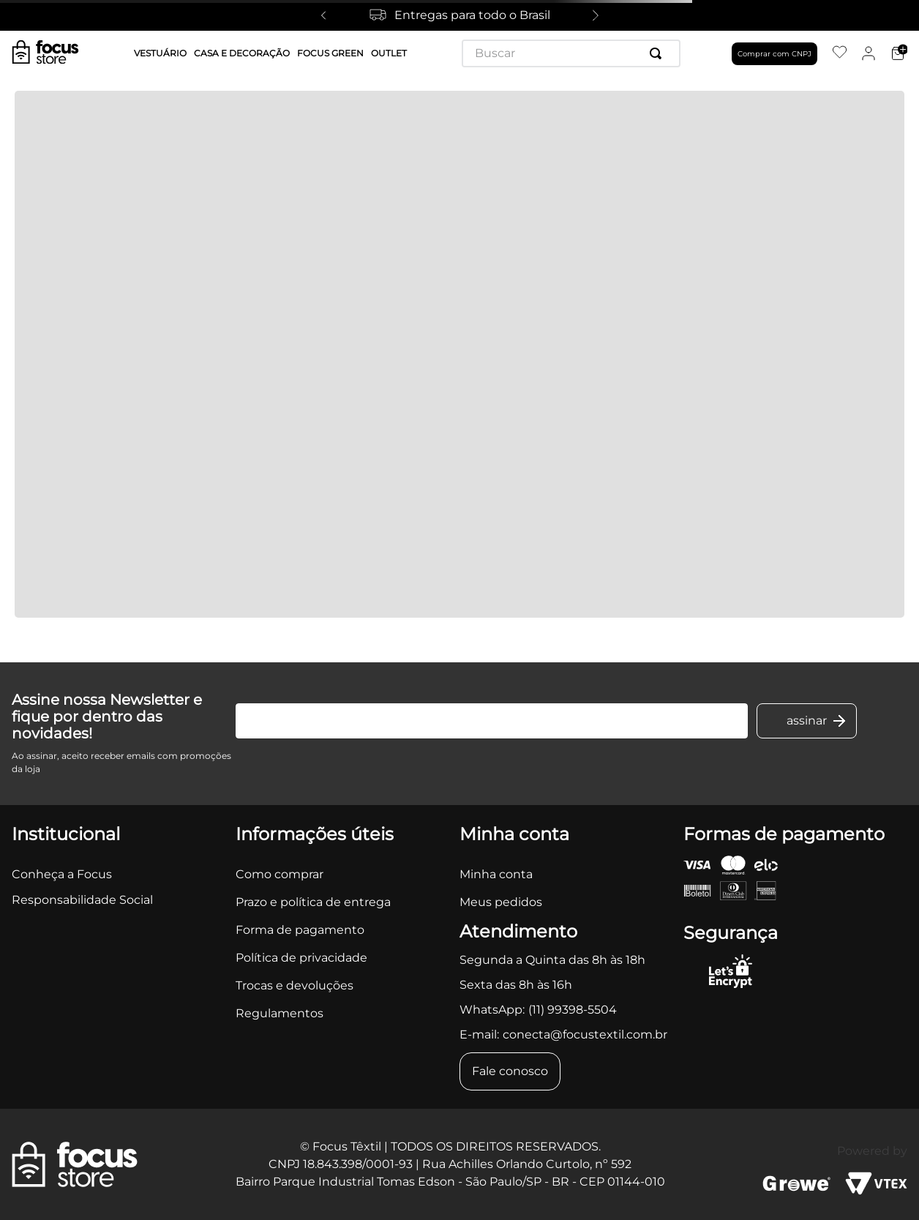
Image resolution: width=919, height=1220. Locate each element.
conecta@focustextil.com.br (585, 1034)
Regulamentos (279, 1013)
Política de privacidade (301, 958)
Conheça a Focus (62, 874)
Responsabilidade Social (82, 900)
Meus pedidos (501, 902)
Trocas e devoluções (294, 985)
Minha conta (496, 874)
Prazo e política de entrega (313, 902)
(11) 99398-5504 (572, 1010)
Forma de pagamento (300, 930)
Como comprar (279, 874)
